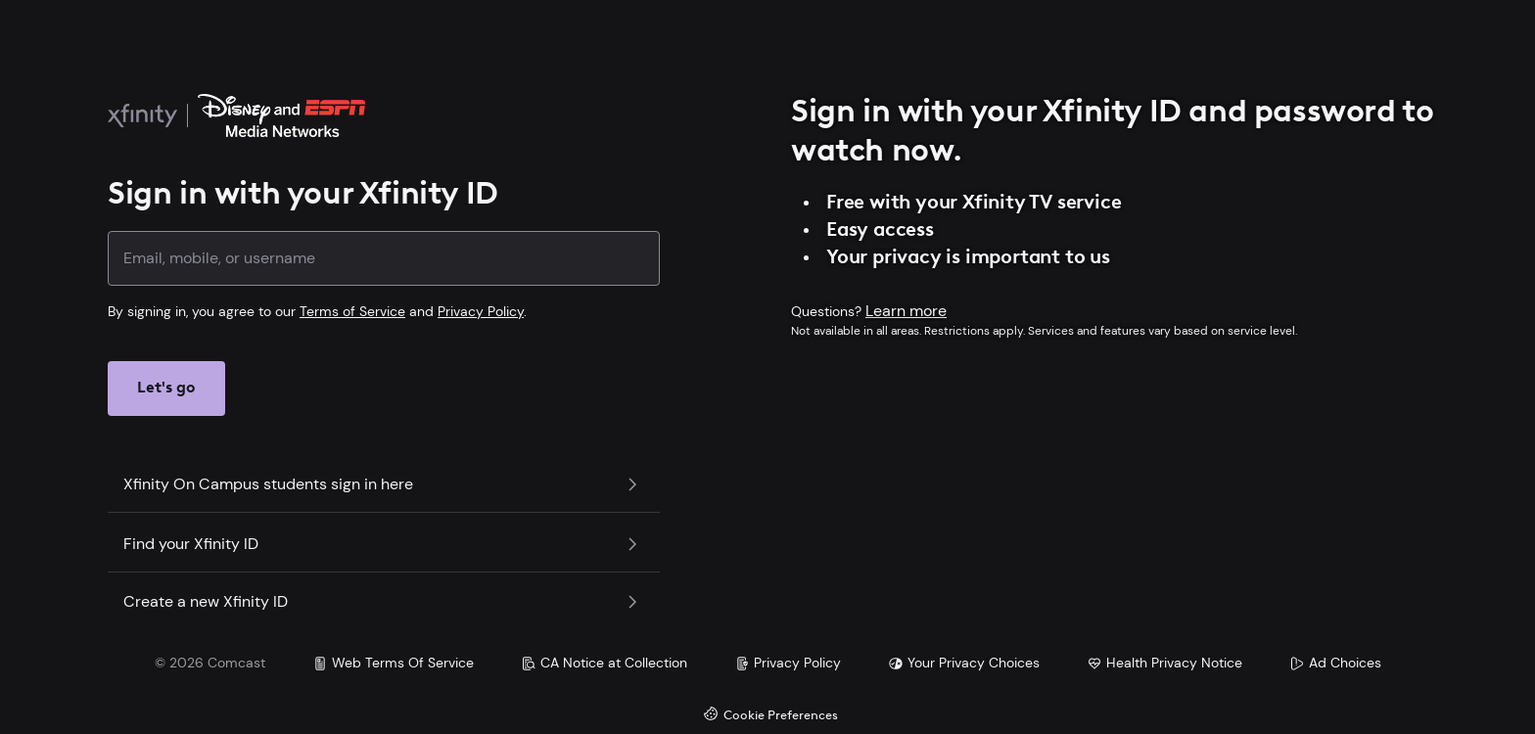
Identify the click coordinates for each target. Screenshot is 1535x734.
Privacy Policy (481, 311)
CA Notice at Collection (604, 662)
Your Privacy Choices (964, 662)
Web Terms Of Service (393, 662)
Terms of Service (352, 311)
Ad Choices (1335, 662)
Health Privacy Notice (1164, 662)
